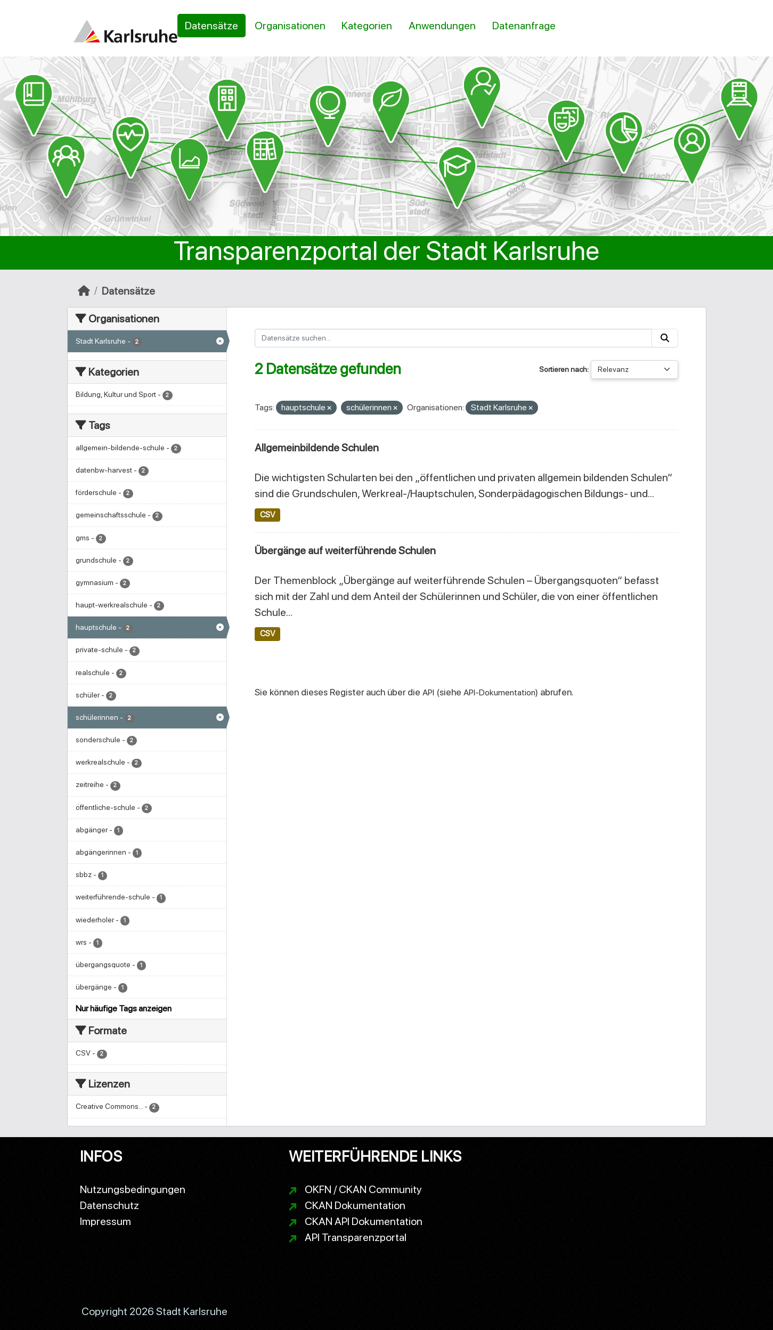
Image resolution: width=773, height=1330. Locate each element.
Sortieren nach (563, 369)
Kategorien (366, 25)
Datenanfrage (524, 25)
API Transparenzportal (355, 1237)
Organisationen (290, 25)
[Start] (84, 291)
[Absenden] (665, 338)
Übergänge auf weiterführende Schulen (345, 550)
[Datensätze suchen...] (453, 338)
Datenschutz (109, 1205)
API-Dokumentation (499, 692)
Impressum (105, 1221)
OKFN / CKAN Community (363, 1189)
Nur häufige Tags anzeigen (124, 1008)
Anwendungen (442, 25)
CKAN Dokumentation (355, 1205)
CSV (267, 515)
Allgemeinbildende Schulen (317, 447)
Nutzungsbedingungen (132, 1189)
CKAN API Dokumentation (363, 1221)
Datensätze (211, 25)
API (428, 692)
